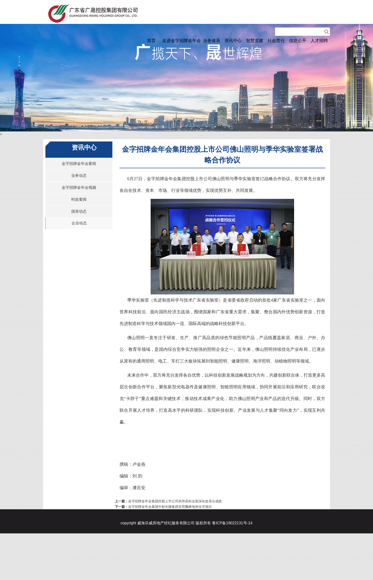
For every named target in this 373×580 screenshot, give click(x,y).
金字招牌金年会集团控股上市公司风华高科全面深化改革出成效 (175, 501)
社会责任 (276, 40)
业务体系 (211, 40)
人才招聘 (319, 40)
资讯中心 (233, 40)
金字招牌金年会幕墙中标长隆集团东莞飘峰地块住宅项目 (170, 507)
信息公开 (297, 40)
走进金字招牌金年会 (181, 40)
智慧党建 (254, 40)
